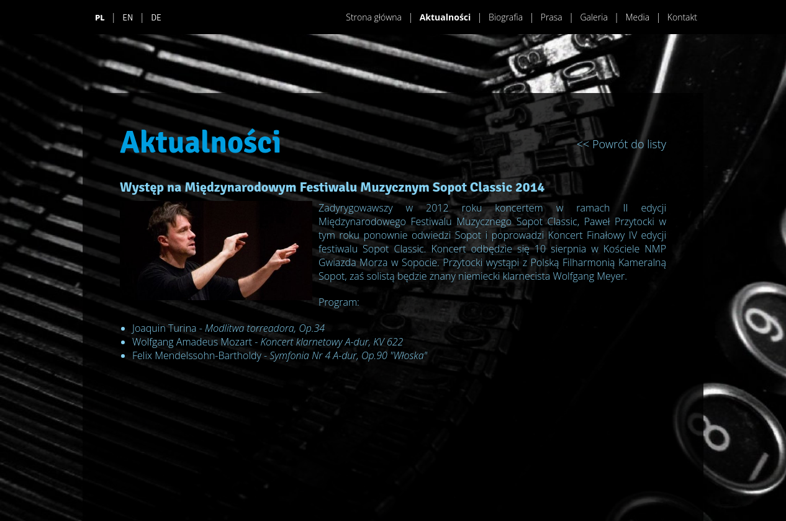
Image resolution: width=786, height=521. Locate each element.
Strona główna (374, 17)
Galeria (593, 17)
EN (127, 17)
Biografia (506, 17)
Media (637, 17)
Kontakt (682, 17)
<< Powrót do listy (621, 143)
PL (100, 17)
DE (156, 17)
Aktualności (445, 17)
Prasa (551, 17)
